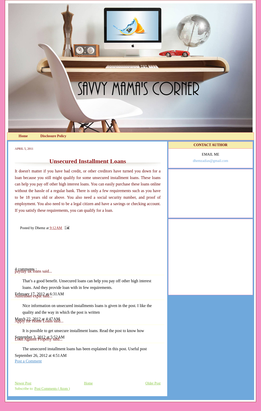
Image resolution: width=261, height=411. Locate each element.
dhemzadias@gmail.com (210, 161)
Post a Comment (28, 361)
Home (24, 136)
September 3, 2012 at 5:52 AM (39, 337)
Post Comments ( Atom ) (52, 389)
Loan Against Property (34, 339)
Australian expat (29, 296)
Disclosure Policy (53, 136)
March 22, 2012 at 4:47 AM (37, 319)
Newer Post (23, 383)
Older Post (153, 383)
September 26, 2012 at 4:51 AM (41, 355)
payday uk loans (28, 271)
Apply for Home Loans (34, 321)
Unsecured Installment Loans (87, 161)
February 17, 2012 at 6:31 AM (39, 294)
